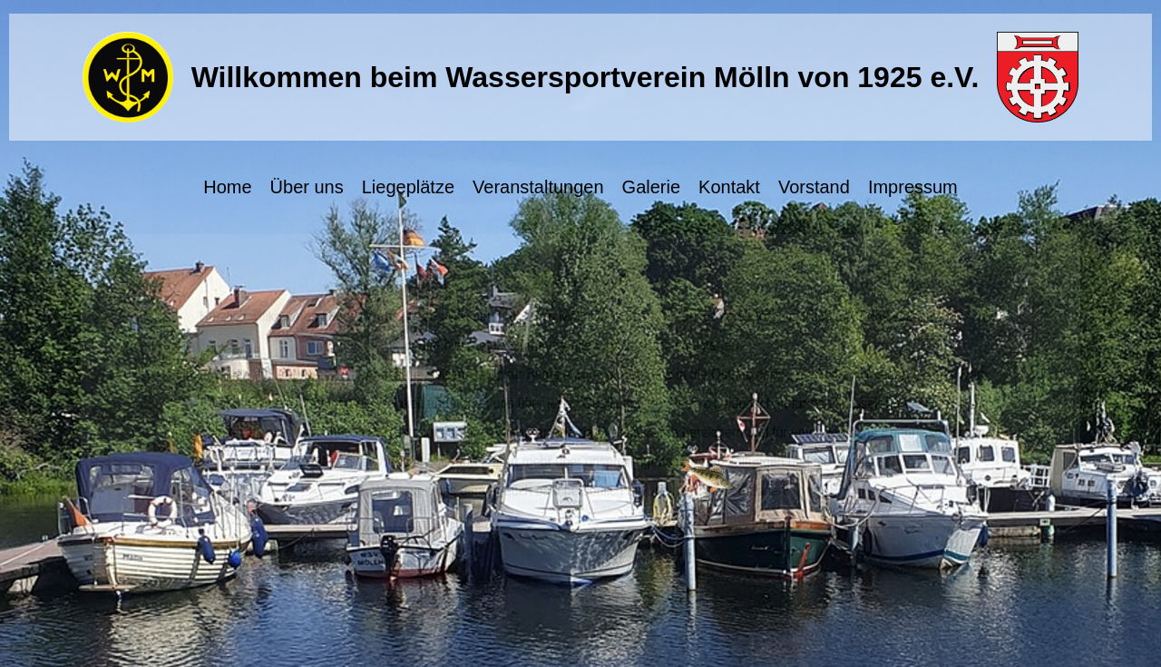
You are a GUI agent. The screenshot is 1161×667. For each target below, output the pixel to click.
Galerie (651, 187)
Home (227, 187)
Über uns (307, 187)
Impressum (913, 187)
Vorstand (814, 187)
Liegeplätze (408, 187)
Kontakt (729, 187)
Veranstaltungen (538, 187)
